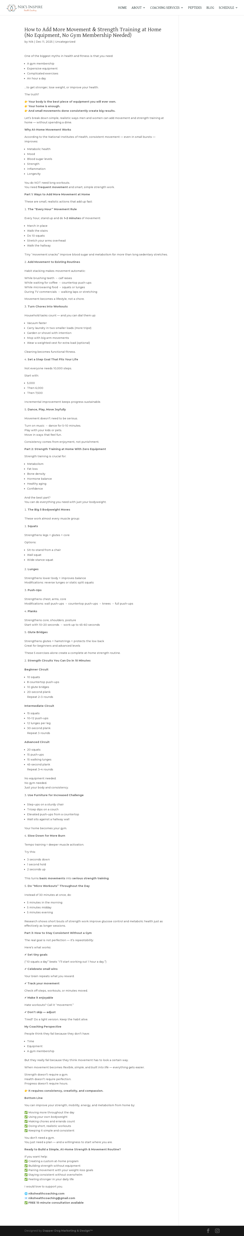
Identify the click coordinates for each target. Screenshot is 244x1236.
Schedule (226, 8)
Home (122, 8)
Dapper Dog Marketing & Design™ (68, 1230)
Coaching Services (165, 8)
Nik (31, 41)
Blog (210, 8)
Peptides (195, 8)
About (137, 8)
